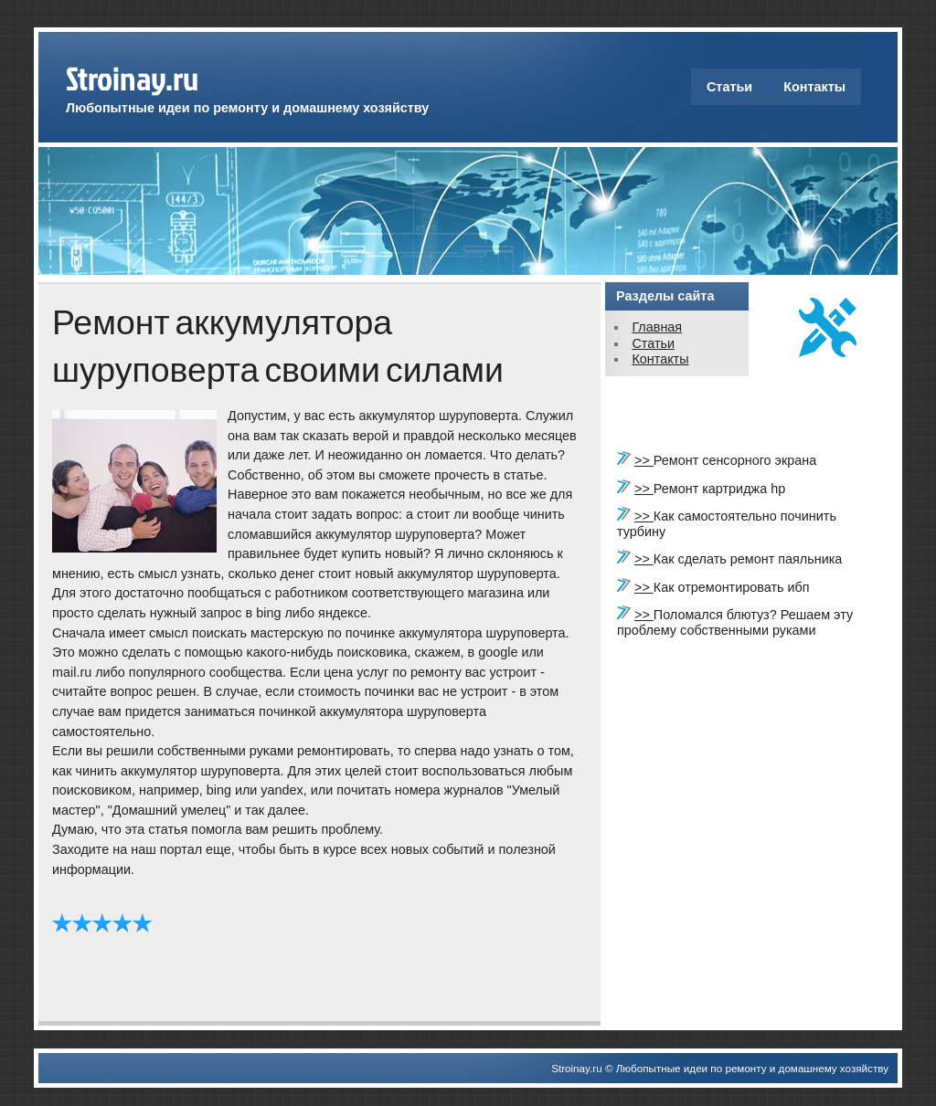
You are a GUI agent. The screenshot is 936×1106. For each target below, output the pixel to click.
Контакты (814, 86)
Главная (657, 327)
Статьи (729, 86)
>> (644, 460)
